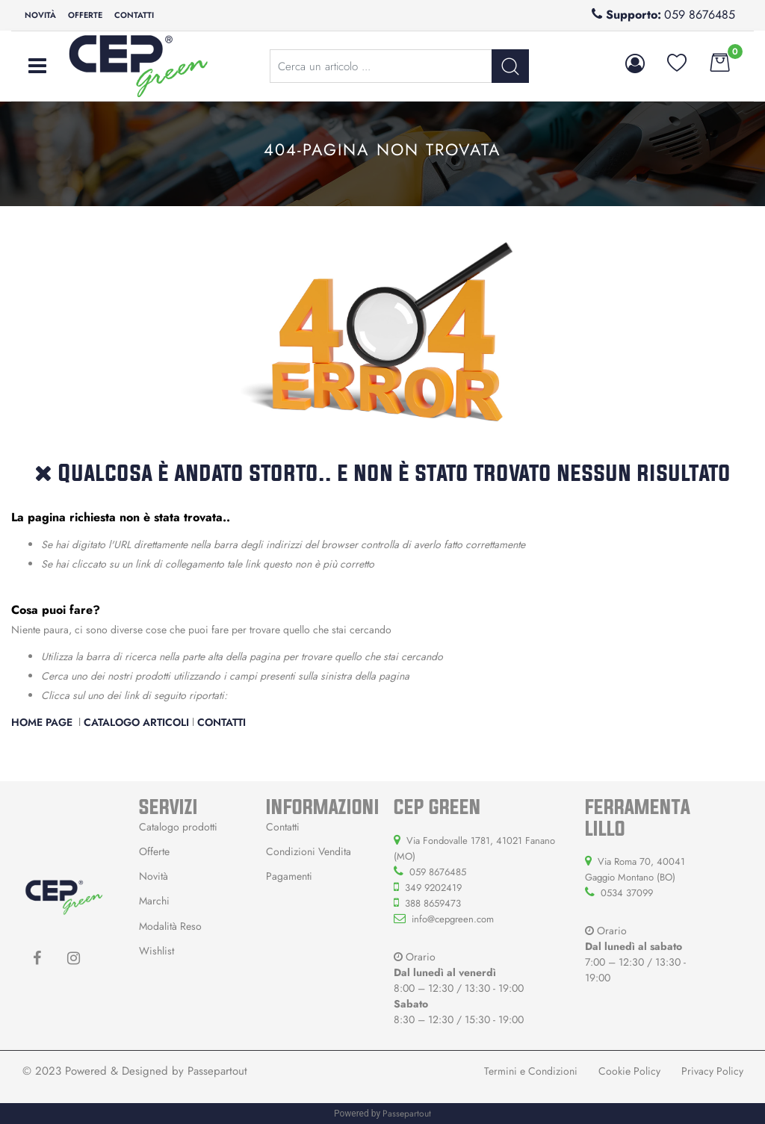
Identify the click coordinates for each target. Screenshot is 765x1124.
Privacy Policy (712, 1071)
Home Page (43, 722)
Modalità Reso (170, 926)
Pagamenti (289, 876)
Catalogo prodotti (178, 826)
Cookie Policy (629, 1071)
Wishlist (156, 950)
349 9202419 (433, 888)
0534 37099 (627, 893)
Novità (40, 15)
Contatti (134, 15)
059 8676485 (699, 14)
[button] (637, 63)
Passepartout (217, 1071)
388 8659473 (433, 903)
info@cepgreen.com (453, 919)
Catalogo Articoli (136, 722)
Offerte (85, 15)
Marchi (154, 900)
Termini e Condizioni (530, 1071)
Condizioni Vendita (308, 851)
